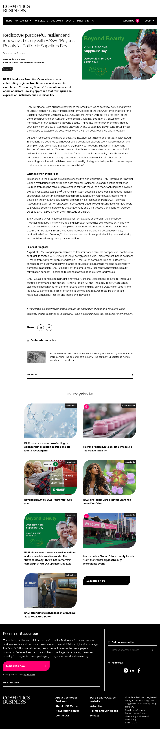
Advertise (96, 706)
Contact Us (62, 715)
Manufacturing (128, 405)
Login (148, 21)
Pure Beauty (41, 21)
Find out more (11, 683)
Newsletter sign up (67, 710)
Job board (57, 21)
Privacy (94, 715)
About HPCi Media (66, 706)
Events (70, 21)
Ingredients (7, 69)
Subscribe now (95, 580)
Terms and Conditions (104, 710)
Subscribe (131, 20)
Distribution (71, 575)
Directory (83, 21)
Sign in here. (29, 674)
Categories (21, 21)
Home (9, 21)
